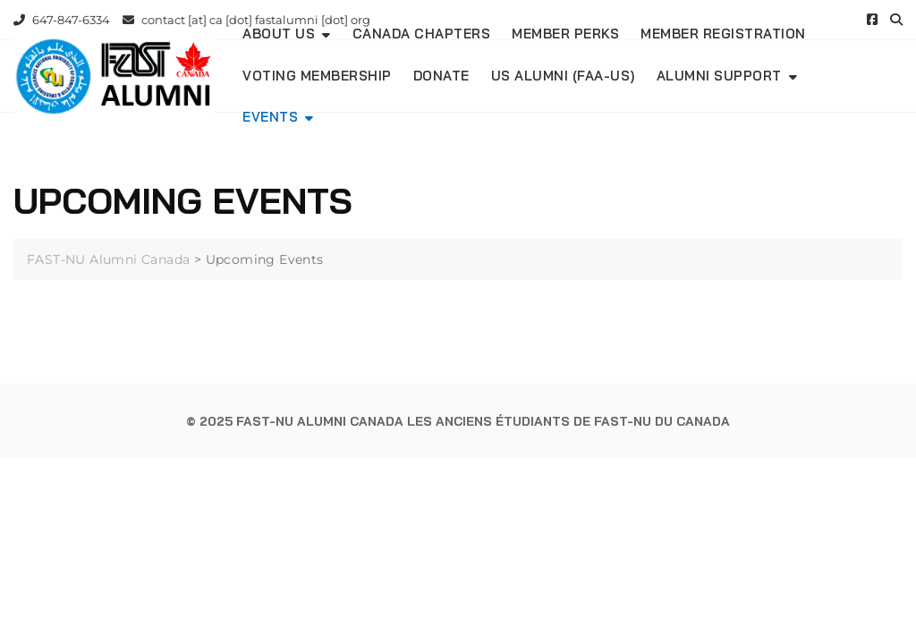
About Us (278, 33)
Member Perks (565, 33)
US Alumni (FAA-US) (563, 75)
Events (270, 116)
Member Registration (723, 33)
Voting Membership (317, 75)
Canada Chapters (421, 33)
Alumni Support (719, 75)
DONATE (441, 75)
